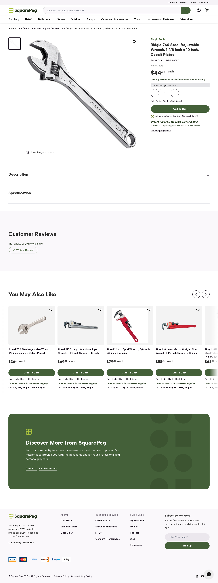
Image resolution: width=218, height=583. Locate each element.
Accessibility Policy (81, 576)
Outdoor (76, 19)
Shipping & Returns (106, 526)
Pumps (91, 19)
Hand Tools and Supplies (37, 28)
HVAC (28, 19)
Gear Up (67, 532)
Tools (137, 19)
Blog (132, 538)
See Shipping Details (161, 130)
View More (186, 19)
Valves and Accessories (114, 19)
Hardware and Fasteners (160, 19)
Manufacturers (69, 526)
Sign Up (187, 545)
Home (11, 28)
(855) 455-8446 (24, 542)
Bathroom (44, 19)
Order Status (102, 520)
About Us (31, 468)
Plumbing (13, 19)
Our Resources (48, 468)
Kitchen (60, 19)
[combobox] (112, 10)
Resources (136, 545)
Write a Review (26, 251)
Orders (193, 2)
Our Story (66, 520)
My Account (137, 520)
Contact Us (204, 2)
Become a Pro (171, 86)
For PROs (172, 2)
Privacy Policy (61, 576)
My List (183, 2)
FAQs (98, 532)
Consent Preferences (107, 538)
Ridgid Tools (58, 28)
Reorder (134, 532)
